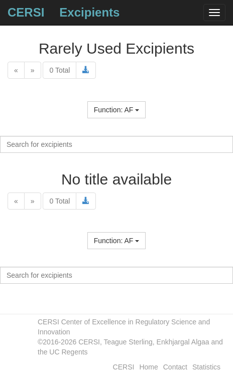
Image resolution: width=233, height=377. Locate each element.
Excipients (89, 12)
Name (116, 133)
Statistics (206, 367)
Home (148, 367)
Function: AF (116, 110)
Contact (175, 367)
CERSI (26, 12)
